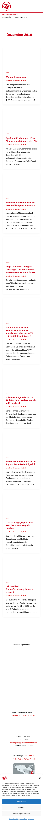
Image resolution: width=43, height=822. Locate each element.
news (7, 72)
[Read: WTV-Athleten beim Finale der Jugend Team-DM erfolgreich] (21, 442)
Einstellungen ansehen (21, 814)
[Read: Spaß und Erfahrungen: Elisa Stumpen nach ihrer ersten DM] (21, 119)
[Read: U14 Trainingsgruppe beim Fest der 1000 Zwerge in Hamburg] (21, 503)
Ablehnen (21, 807)
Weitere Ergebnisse (16, 77)
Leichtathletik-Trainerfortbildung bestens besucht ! (19, 589)
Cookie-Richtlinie (13, 819)
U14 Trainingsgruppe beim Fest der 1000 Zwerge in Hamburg (19, 525)
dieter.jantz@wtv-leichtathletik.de (23, 743)
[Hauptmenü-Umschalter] (38, 6)
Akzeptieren (21, 801)
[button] (40, 778)
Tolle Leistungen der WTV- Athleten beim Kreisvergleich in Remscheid (21, 400)
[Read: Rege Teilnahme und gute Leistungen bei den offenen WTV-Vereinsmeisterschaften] (21, 247)
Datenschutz (23, 819)
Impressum (31, 819)
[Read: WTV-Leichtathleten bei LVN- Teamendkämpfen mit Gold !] (21, 183)
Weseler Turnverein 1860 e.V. (16, 17)
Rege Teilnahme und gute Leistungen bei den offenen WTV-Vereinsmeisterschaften (21, 269)
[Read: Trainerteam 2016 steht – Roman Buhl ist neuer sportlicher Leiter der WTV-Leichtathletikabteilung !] (21, 308)
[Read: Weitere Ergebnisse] (21, 57)
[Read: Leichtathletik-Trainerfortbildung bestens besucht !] (21, 567)
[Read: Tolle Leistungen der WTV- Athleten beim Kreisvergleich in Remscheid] (21, 378)
